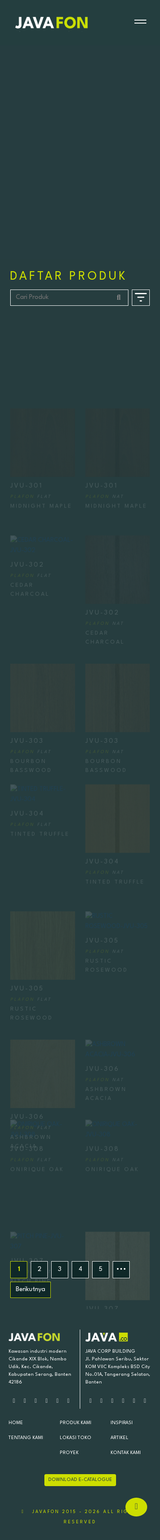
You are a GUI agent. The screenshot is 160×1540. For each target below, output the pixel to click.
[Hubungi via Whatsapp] (136, 1507)
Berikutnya (30, 1289)
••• (121, 1269)
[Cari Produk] (69, 298)
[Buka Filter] (141, 298)
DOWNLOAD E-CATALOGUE (80, 1480)
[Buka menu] (140, 22)
